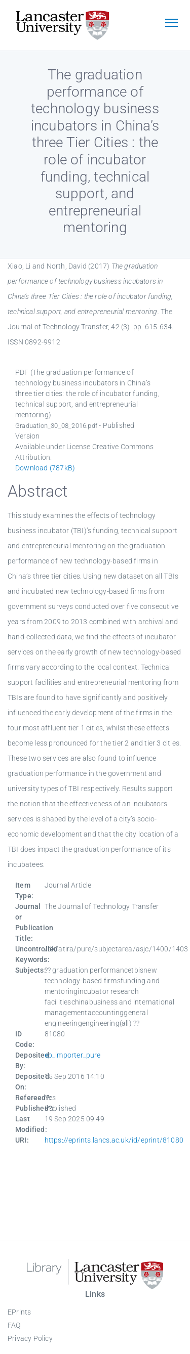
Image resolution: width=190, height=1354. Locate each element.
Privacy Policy (30, 1338)
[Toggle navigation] (171, 24)
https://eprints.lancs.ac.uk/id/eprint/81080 (114, 1140)
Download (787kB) (45, 468)
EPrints (19, 1312)
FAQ (14, 1325)
